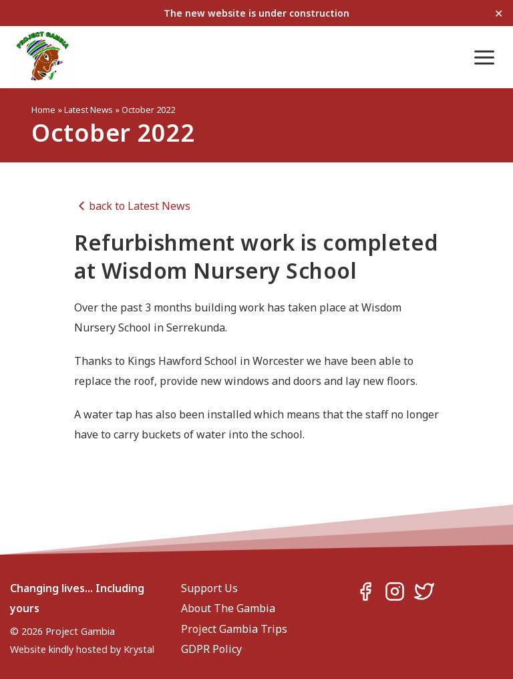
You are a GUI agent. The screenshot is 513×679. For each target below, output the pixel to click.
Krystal (139, 649)
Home (43, 110)
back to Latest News (132, 205)
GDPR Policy (211, 649)
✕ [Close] (498, 13)
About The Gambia (228, 608)
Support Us (209, 588)
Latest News (88, 110)
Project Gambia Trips (234, 629)
